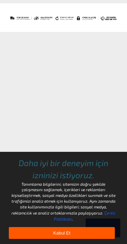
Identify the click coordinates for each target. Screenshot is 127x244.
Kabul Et (61, 233)
